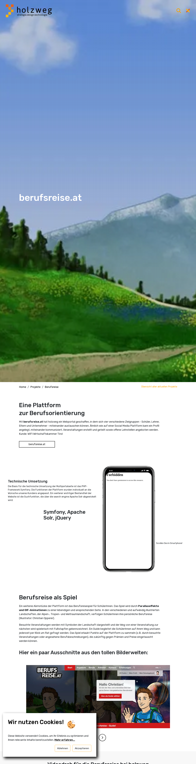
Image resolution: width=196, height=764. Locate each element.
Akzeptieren (82, 748)
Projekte (35, 387)
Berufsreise (52, 387)
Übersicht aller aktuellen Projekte (159, 386)
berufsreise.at (37, 443)
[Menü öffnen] (178, 10)
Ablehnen (62, 748)
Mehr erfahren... (65, 739)
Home (22, 387)
